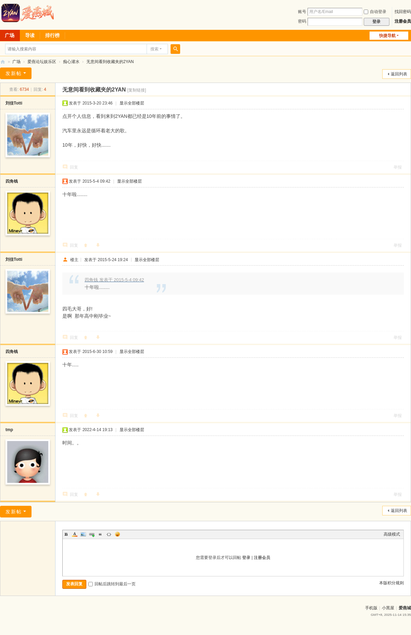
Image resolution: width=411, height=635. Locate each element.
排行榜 (52, 35)
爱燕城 (405, 608)
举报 (398, 167)
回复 (74, 167)
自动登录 (375, 11)
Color (74, 534)
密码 (302, 21)
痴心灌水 (71, 61)
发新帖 (13, 73)
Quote (100, 534)
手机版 (371, 608)
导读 (30, 35)
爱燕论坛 (2, 62)
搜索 (154, 49)
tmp (9, 429)
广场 (16, 61)
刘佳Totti (13, 103)
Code (108, 534)
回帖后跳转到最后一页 (112, 584)
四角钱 (11, 181)
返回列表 (399, 74)
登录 (246, 557)
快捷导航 (387, 35)
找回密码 (403, 11)
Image (83, 534)
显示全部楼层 (132, 103)
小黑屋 (388, 608)
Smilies (117, 534)
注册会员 (403, 21)
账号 (302, 11)
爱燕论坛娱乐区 (41, 61)
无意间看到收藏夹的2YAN (110, 61)
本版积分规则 (391, 583)
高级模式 (392, 534)
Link (91, 534)
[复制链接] (136, 90)
